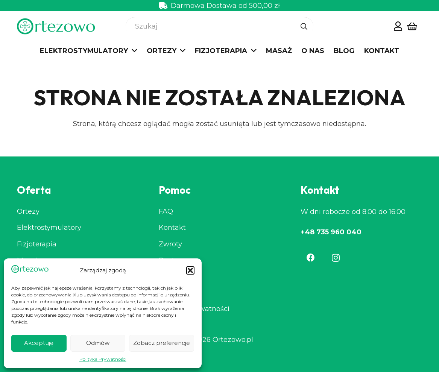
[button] (190, 270)
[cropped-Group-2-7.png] (56, 26)
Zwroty (170, 244)
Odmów (97, 342)
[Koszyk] (412, 26)
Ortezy (28, 211)
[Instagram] (336, 257)
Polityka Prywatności (102, 359)
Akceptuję (38, 342)
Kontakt (172, 227)
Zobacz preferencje (161, 342)
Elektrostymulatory (49, 227)
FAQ (166, 211)
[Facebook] (311, 257)
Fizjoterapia (36, 244)
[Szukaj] (220, 26)
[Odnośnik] (398, 26)
